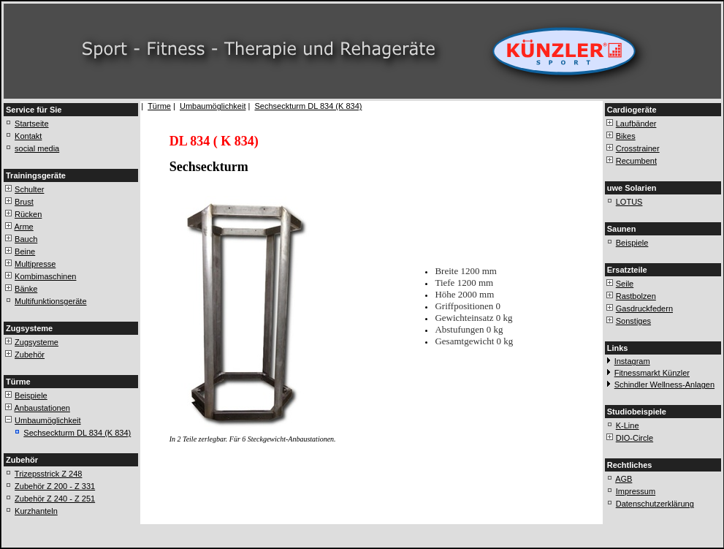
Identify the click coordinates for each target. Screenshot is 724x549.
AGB (623, 478)
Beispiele (31, 395)
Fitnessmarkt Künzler (652, 372)
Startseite (31, 123)
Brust (24, 201)
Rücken (28, 214)
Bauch (26, 239)
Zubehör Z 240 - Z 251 (55, 498)
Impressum (635, 491)
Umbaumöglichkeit (47, 420)
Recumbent (636, 160)
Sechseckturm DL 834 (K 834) (77, 432)
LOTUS (629, 201)
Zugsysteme (36, 342)
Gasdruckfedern (644, 308)
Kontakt (28, 136)
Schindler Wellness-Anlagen (664, 384)
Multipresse (35, 264)
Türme (159, 106)
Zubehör (30, 354)
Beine (25, 251)
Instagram (632, 361)
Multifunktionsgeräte (50, 301)
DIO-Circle (634, 437)
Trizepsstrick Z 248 (49, 473)
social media (37, 148)
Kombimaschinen (45, 276)
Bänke (26, 288)
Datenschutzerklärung (655, 503)
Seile (624, 283)
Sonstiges (633, 321)
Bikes (626, 136)
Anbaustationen (41, 408)
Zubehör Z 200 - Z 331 (55, 486)
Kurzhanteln (36, 511)
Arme (23, 226)
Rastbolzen (636, 296)
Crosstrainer (638, 148)
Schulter (29, 189)
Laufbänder (636, 123)
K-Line (627, 425)
